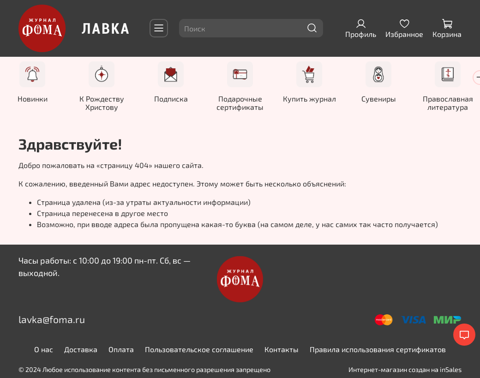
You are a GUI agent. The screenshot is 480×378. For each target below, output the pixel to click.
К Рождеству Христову (101, 102)
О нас (43, 349)
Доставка (80, 349)
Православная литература (448, 102)
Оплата (121, 349)
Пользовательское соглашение (199, 349)
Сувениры (378, 98)
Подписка (171, 98)
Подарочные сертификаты (240, 102)
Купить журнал (309, 98)
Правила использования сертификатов (378, 349)
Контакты (281, 349)
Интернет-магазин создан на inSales (405, 369)
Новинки (33, 98)
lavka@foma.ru (51, 319)
